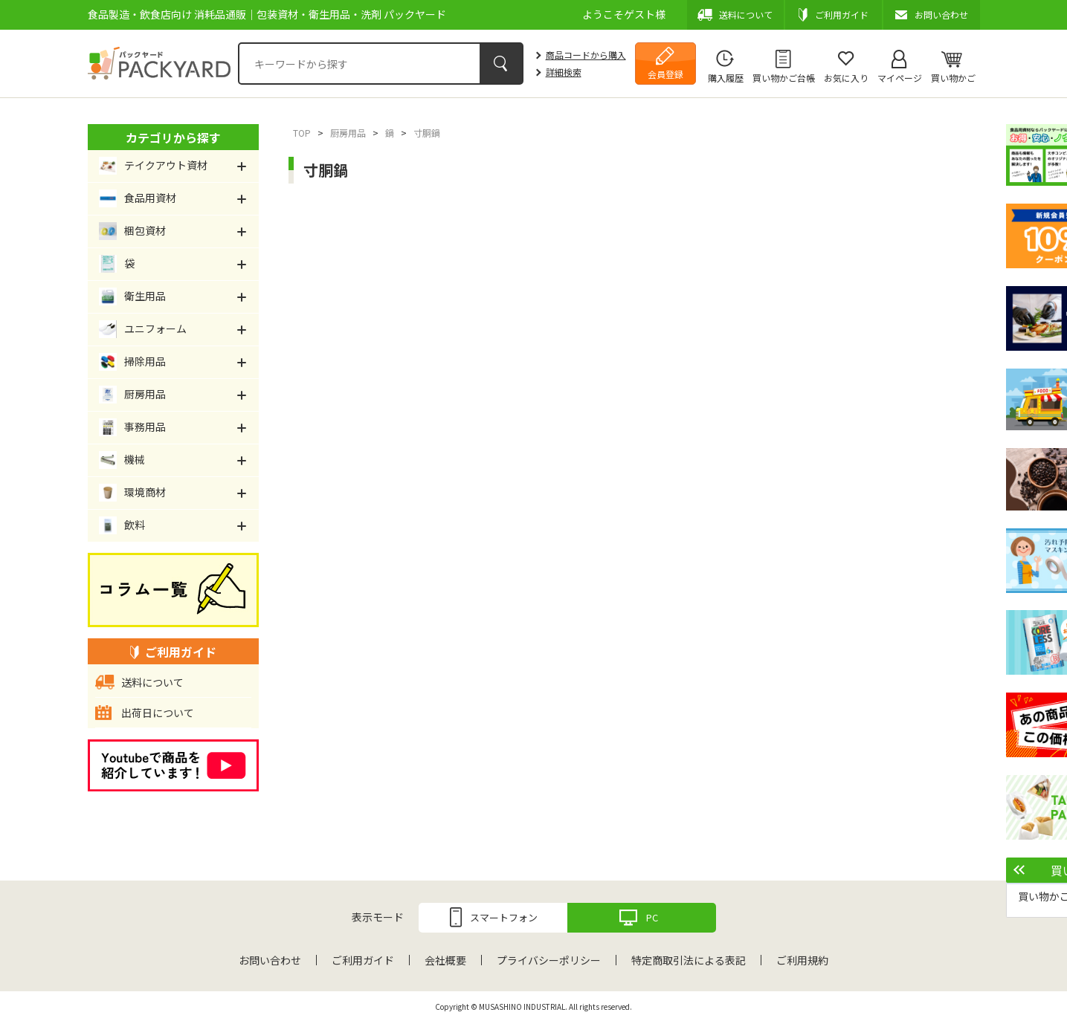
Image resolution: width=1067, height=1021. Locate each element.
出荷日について (157, 712)
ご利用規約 (802, 960)
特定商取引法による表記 (688, 960)
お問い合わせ (270, 960)
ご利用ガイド (363, 960)
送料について (152, 682)
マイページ (899, 77)
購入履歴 (726, 77)
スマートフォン (504, 917)
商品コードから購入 (586, 54)
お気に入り (846, 77)
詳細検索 (563, 71)
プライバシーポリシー (549, 960)
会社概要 (445, 960)
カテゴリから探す (173, 137)
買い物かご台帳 (783, 77)
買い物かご (953, 77)
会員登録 (665, 74)
